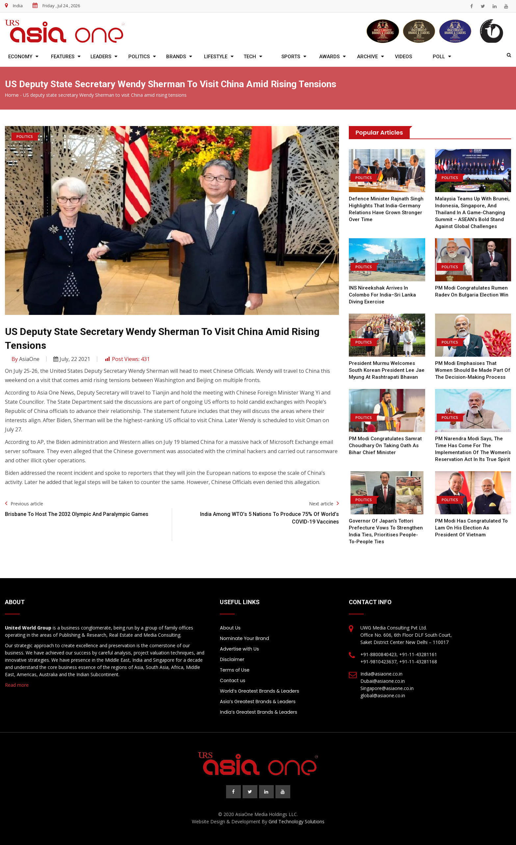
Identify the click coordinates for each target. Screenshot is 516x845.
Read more (17, 685)
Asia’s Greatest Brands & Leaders (258, 701)
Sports (290, 57)
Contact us (232, 680)
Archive (367, 57)
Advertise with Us (239, 649)
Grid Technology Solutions (296, 821)
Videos (403, 57)
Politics (139, 57)
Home (12, 95)
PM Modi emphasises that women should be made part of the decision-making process (472, 370)
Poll (439, 57)
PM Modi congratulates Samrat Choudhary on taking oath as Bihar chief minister (385, 445)
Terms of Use (234, 670)
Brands (176, 57)
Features (62, 57)
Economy (20, 57)
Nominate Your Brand (244, 638)
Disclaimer (232, 659)
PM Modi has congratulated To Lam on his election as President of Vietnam (471, 528)
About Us (230, 628)
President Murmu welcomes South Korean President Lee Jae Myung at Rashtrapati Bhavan (387, 370)
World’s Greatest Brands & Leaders (259, 691)
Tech (250, 57)
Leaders (100, 57)
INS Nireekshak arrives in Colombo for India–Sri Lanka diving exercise (382, 295)
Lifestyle (215, 57)
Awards (329, 57)
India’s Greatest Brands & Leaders (258, 712)
